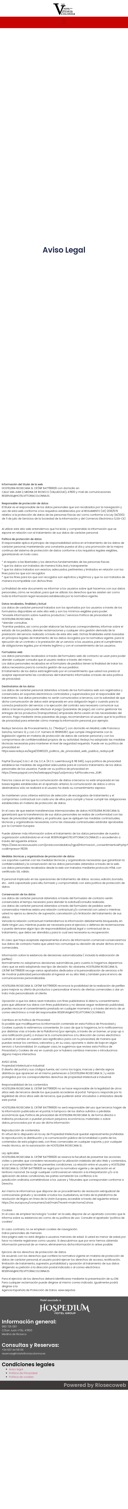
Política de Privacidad (23, 1373)
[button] (64, 21)
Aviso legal (16, 1369)
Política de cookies (21, 1377)
